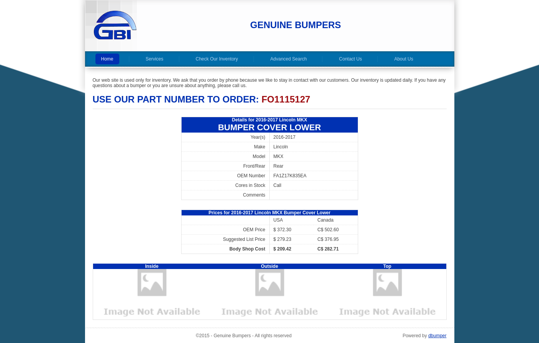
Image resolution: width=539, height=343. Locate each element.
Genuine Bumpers (295, 25)
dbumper (437, 335)
